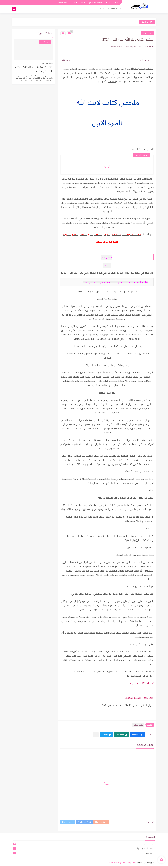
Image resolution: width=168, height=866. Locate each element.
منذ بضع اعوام (46, 63)
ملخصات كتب (147, 33)
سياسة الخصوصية (111, 2)
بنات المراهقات (83, 844)
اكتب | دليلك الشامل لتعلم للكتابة (122, 862)
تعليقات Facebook (84, 822)
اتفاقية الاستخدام (95, 2)
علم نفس (83, 853)
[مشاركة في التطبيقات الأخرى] (96, 734)
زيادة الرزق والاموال (83, 848)
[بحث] (14, 9)
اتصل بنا (74, 2)
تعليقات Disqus (67, 822)
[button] (137, 734)
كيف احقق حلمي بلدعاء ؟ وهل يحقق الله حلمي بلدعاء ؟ (33, 69)
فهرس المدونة (62, 2)
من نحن (83, 2)
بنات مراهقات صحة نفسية (110, 9)
